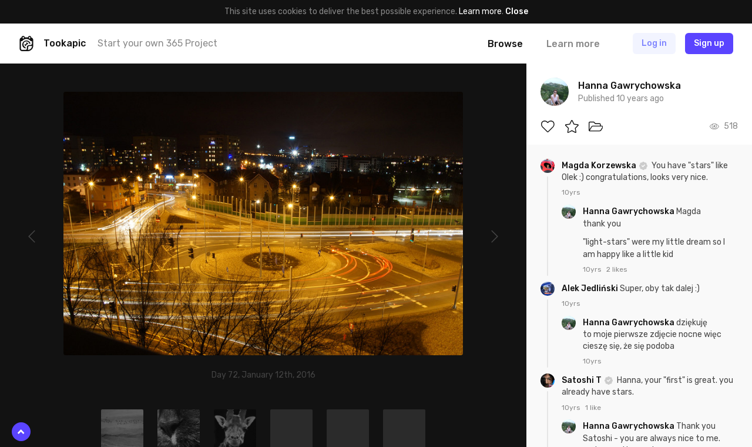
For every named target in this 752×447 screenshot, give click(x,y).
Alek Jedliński (591, 288)
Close (516, 11)
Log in (654, 43)
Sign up (709, 43)
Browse (505, 43)
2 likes (616, 269)
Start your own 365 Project (157, 43)
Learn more (480, 11)
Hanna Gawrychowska (629, 211)
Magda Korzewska (600, 166)
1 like (593, 407)
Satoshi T (582, 380)
